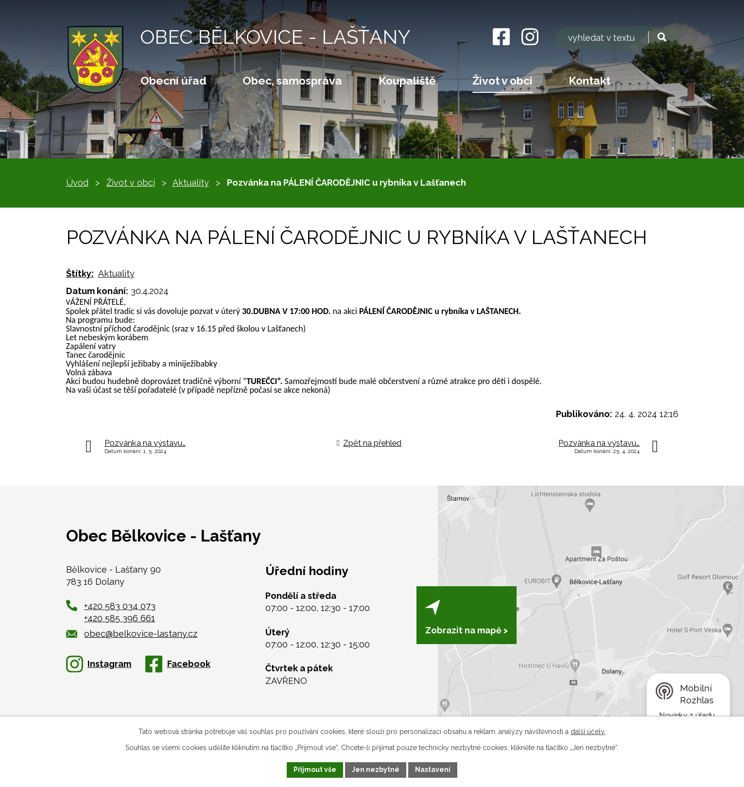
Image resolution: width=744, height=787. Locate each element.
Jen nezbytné (375, 769)
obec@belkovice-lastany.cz (132, 634)
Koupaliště (407, 80)
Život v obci (502, 80)
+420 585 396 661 (119, 618)
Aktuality (191, 182)
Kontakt (589, 80)
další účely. (588, 731)
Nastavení (432, 769)
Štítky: (80, 273)
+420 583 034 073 (120, 606)
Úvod (77, 182)
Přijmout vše (315, 769)
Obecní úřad (173, 80)
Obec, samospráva (292, 80)
